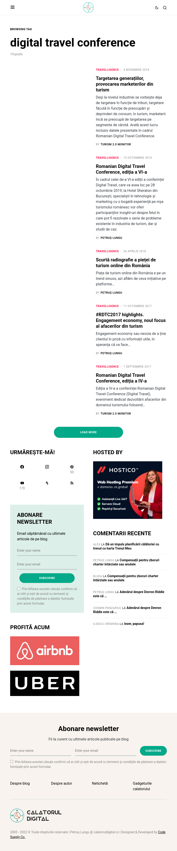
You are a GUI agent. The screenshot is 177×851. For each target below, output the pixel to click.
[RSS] (71, 486)
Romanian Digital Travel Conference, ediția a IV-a (121, 378)
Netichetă (100, 783)
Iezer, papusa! (134, 624)
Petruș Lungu (104, 560)
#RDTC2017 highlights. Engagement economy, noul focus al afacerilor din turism (131, 320)
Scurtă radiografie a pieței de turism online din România (126, 263)
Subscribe (47, 578)
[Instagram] (47, 470)
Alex (96, 544)
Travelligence (107, 69)
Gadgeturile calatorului (142, 786)
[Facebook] (22, 470)
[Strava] (47, 486)
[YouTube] (22, 486)
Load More (88, 432)
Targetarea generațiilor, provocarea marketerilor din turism (124, 84)
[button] (12, 7)
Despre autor (61, 783)
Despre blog (20, 783)
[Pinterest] (71, 470)
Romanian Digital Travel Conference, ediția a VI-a (121, 169)
